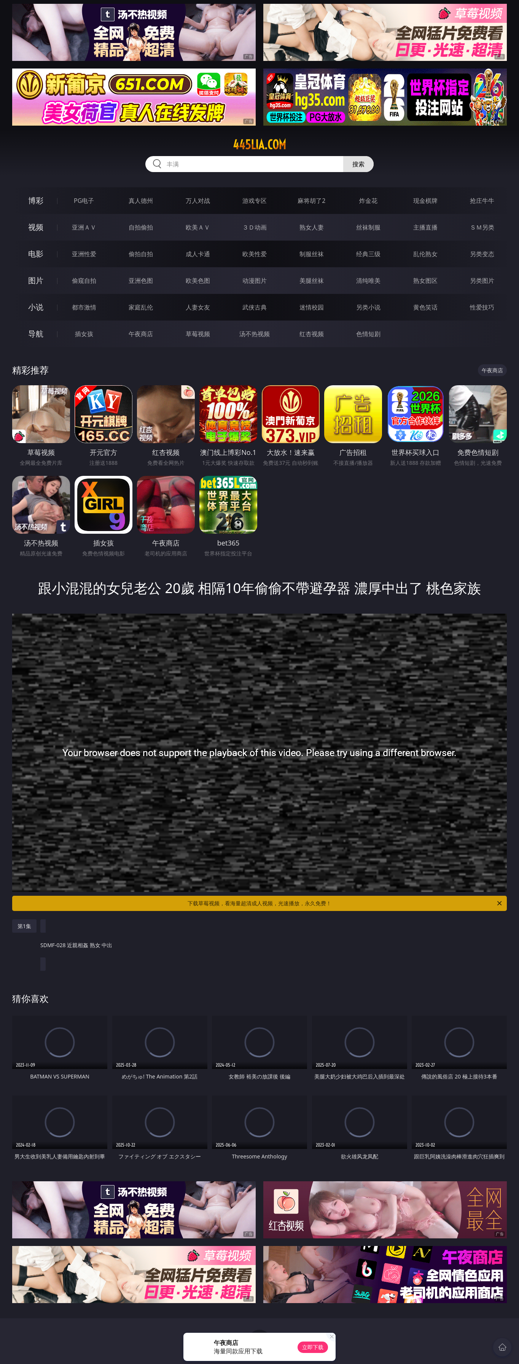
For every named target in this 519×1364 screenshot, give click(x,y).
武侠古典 (254, 307)
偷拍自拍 (141, 254)
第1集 (24, 926)
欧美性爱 (254, 254)
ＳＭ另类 (482, 227)
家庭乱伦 (141, 307)
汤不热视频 (254, 334)
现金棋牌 (425, 200)
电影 (35, 254)
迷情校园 (311, 307)
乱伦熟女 (425, 254)
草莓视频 (198, 334)
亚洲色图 (141, 280)
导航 (35, 334)
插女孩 (84, 334)
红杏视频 (311, 334)
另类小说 (368, 307)
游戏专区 (254, 200)
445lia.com (259, 144)
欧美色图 (198, 280)
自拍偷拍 (141, 227)
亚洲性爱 (84, 254)
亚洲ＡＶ (84, 227)
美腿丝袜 (311, 280)
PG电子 (84, 200)
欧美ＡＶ (198, 227)
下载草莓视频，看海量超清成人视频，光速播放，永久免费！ (345, 903)
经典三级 (368, 254)
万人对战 (198, 200)
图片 (35, 280)
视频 (35, 227)
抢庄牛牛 (482, 200)
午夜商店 (141, 334)
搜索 (358, 164)
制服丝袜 (311, 254)
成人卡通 (198, 254)
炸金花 (368, 200)
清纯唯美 (368, 280)
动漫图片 (254, 280)
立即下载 (312, 1347)
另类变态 (482, 254)
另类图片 (482, 280)
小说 (35, 307)
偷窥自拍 (84, 280)
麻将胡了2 (311, 200)
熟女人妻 (311, 227)
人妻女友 (198, 307)
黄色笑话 (425, 307)
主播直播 (425, 227)
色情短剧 (368, 334)
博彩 (35, 200)
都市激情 (84, 307)
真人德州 (141, 200)
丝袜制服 (368, 227)
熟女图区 (425, 280)
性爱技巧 (482, 307)
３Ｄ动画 (254, 227)
